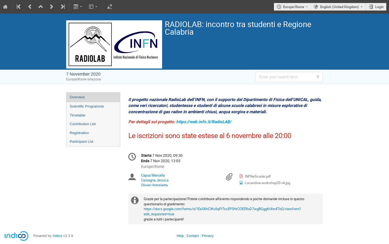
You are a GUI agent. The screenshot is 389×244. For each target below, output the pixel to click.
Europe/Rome (293, 6)
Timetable (77, 115)
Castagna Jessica (155, 180)
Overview (77, 97)
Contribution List (83, 124)
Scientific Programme (87, 106)
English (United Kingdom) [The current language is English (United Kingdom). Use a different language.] (339, 6)
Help (180, 235)
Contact (193, 235)
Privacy (208, 235)
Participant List (81, 141)
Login (379, 6)
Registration (79, 133)
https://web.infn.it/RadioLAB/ (204, 122)
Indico (57, 235)
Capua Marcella (153, 175)
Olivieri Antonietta (154, 185)
